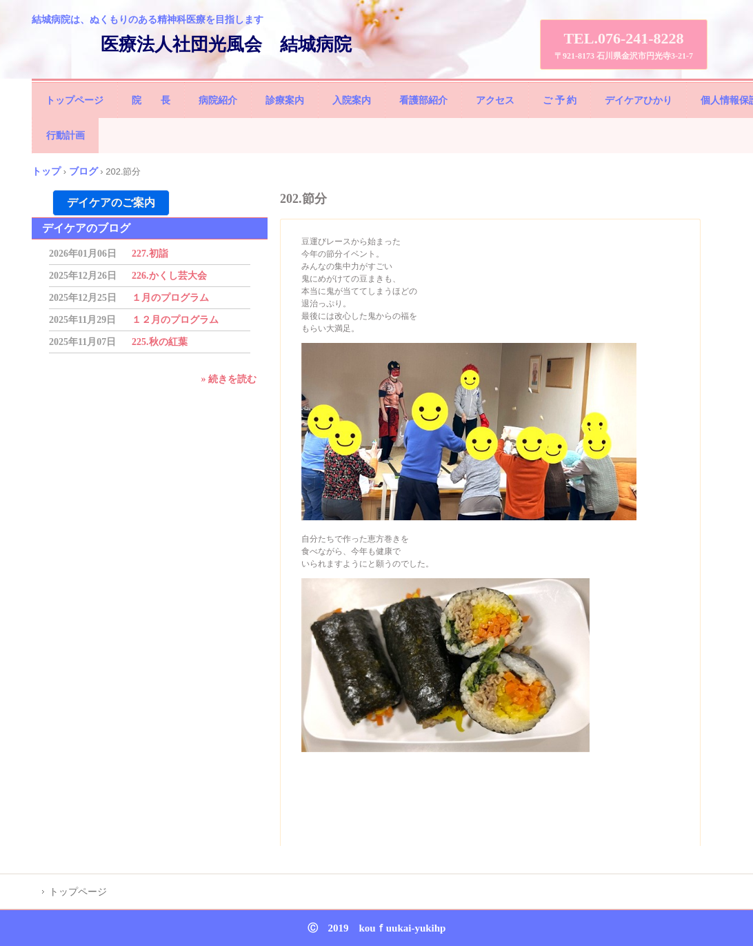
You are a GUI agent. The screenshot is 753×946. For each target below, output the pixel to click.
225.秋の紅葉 (160, 342)
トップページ (74, 100)
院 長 (151, 100)
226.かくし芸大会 (169, 275)
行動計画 (65, 135)
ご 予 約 (559, 100)
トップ (46, 171)
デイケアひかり (638, 100)
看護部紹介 (423, 100)
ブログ (83, 171)
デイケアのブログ (86, 228)
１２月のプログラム (175, 320)
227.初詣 (150, 253)
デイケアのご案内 (111, 202)
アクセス (495, 100)
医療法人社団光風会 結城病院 (226, 45)
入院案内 (351, 100)
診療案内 (284, 100)
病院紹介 (218, 100)
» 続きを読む (229, 379)
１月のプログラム (170, 298)
